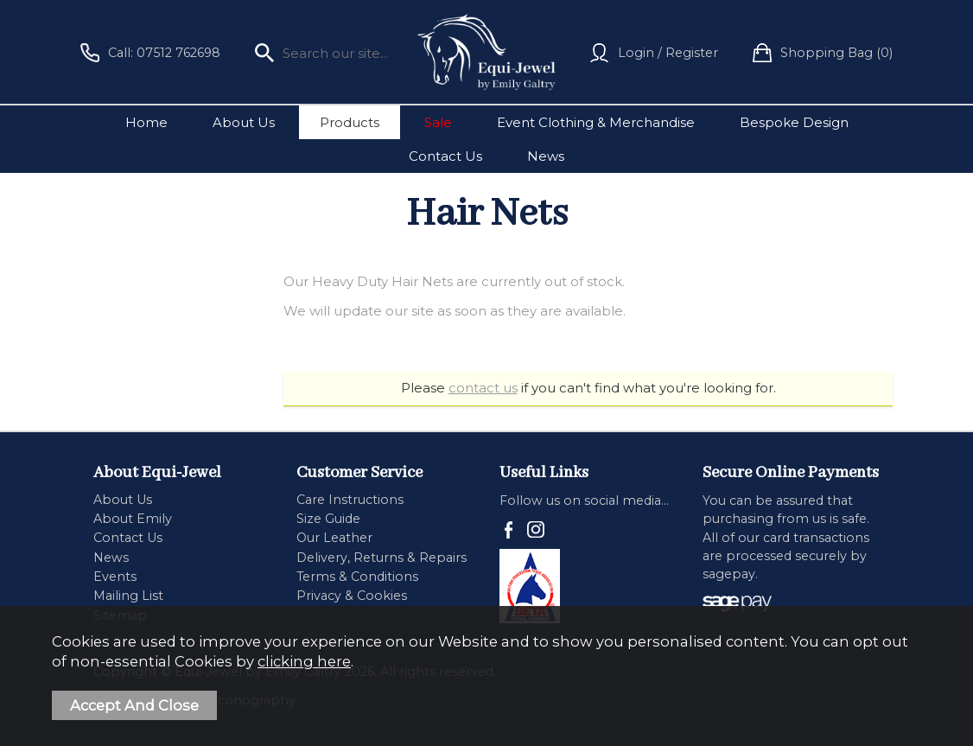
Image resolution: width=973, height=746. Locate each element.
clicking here (304, 661)
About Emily (132, 518)
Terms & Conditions (357, 576)
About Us (244, 122)
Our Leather (334, 537)
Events (115, 576)
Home (146, 122)
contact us (483, 387)
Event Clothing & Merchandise (596, 122)
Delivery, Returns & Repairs (381, 557)
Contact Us (445, 156)
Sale (438, 122)
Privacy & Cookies (351, 595)
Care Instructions (350, 499)
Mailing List (128, 595)
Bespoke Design (794, 122)
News (545, 156)
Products (349, 122)
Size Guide (328, 518)
